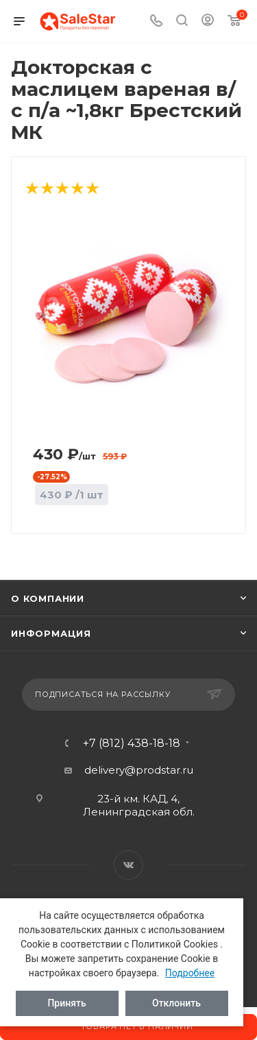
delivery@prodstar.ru (138, 769)
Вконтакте (128, 865)
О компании (47, 598)
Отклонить (176, 1003)
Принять (66, 1003)
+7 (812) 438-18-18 (131, 743)
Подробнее (190, 972)
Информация (51, 633)
